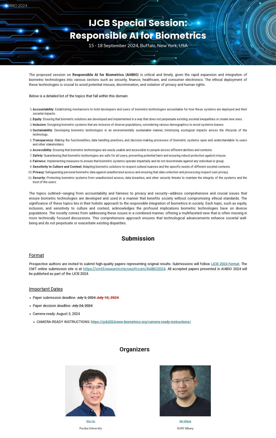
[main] (138, 32)
